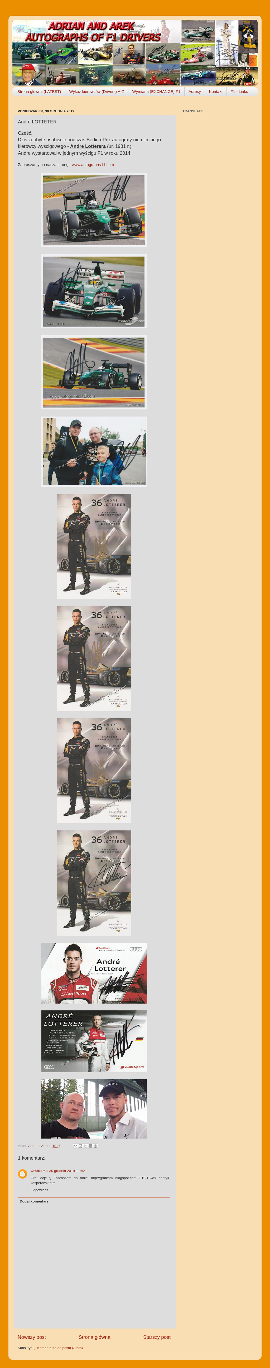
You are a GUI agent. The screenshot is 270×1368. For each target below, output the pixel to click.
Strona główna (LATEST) (39, 91)
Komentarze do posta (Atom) (60, 1348)
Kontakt (216, 91)
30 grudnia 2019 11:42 (67, 1171)
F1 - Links (239, 91)
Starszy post (157, 1337)
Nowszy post (32, 1337)
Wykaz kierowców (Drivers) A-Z (96, 91)
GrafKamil (39, 1171)
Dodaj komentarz (34, 1201)
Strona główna (94, 1337)
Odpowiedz (40, 1190)
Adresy (195, 91)
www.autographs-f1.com (93, 165)
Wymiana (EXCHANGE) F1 (156, 91)
